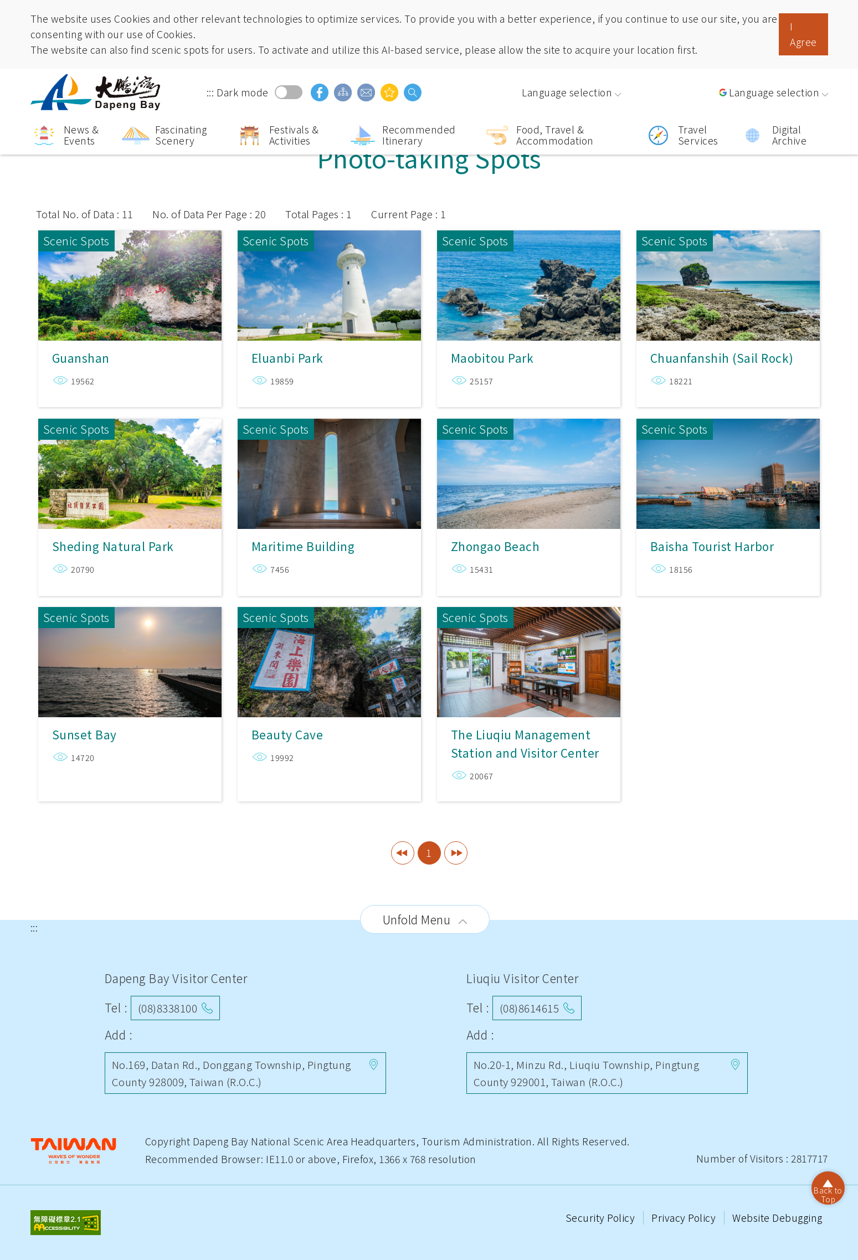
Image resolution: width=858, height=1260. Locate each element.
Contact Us (366, 92)
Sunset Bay (130, 656)
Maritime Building (329, 464)
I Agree (803, 34)
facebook (319, 92)
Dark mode (288, 92)
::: (210, 92)
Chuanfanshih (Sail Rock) (728, 275)
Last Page (455, 853)
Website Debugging (777, 1218)
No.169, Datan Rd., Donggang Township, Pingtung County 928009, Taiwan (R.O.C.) (231, 1072)
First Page (402, 853)
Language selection (567, 92)
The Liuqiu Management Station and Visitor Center (528, 656)
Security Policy (602, 1218)
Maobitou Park (528, 275)
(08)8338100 (168, 1007)
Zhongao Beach (528, 464)
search (413, 92)
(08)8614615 (529, 1007)
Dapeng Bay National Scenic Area (96, 92)
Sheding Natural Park (130, 464)
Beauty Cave (329, 656)
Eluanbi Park (329, 275)
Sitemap (343, 92)
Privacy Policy (684, 1218)
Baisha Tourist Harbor (728, 464)
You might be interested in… (389, 92)
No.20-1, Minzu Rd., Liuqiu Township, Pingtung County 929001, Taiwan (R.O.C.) (587, 1072)
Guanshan (130, 275)
